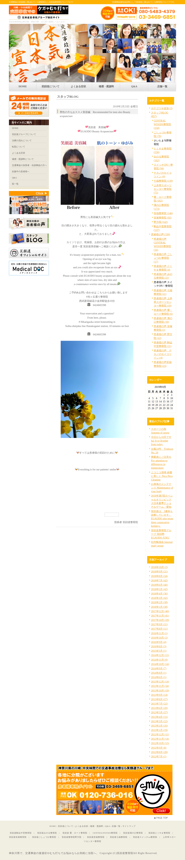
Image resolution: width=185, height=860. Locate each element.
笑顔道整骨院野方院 (71, 837)
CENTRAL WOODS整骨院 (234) (162, 124)
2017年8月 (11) (159, 628)
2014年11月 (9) (159, 659)
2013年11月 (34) (160, 686)
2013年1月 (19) (159, 730)
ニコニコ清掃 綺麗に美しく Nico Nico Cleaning (162, 476)
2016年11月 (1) (159, 633)
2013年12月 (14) (160, 681)
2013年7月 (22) (159, 703)
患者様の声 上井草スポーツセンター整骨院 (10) (163, 302)
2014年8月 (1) (158, 672)
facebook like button (129, 514)
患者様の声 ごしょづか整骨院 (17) (163, 258)
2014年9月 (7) (158, 668)
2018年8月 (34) (159, 576)
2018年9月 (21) (159, 571)
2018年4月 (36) (159, 593)
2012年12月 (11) (160, 734)
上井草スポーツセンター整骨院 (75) (163, 189)
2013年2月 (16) (159, 725)
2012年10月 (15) (160, 743)
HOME (52, 826)
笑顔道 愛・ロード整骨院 (75, 833)
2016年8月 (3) (158, 646)
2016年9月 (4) (158, 642)
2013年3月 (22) (159, 721)
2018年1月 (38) (159, 606)
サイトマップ (129, 826)
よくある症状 (81, 826)
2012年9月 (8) (158, 747)
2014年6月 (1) (158, 677)
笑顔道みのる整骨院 (47, 833)
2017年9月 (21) (159, 624)
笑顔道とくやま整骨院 (159, 833)
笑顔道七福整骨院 (118, 837)
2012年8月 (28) (159, 752)
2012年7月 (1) (158, 756)
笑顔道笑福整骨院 (95, 837)
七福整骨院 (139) (163, 180)
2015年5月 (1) (158, 650)
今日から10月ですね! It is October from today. (161, 441)
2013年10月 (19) (160, 690)
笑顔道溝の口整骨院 (133, 833)
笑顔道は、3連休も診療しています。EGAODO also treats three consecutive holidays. (162, 518)
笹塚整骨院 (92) (163, 217)
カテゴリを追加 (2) (161, 108)
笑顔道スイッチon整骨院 (145, 837)
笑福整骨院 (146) (163, 213)
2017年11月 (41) (160, 615)
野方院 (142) (161, 222)
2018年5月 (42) (159, 589)
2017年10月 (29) (160, 620)
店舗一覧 (116, 826)
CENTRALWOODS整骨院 (105, 833)
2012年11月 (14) (160, 738)
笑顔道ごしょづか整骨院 (44, 837)
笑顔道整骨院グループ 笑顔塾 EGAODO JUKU (161, 534)
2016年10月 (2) (159, 637)
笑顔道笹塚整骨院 (18, 837)
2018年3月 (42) (159, 597)
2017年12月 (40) (160, 611)
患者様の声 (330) (160, 234)
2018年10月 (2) (159, 567)
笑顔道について (65, 826)
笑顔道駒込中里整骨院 (21, 833)
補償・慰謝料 (96, 826)
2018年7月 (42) (159, 580)
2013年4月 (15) (159, 716)
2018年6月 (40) (159, 584)
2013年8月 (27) (159, 699)
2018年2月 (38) (159, 602)
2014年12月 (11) (160, 655)
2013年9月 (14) (159, 694)
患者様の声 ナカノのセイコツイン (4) (163, 354)
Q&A (107, 826)
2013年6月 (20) (159, 708)
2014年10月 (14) (160, 664)
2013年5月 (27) (159, 712)
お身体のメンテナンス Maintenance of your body (162, 488)
